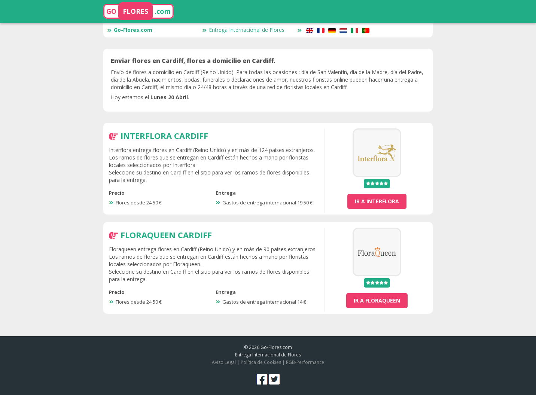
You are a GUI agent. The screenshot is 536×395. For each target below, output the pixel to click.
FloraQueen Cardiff (166, 234)
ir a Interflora (377, 201)
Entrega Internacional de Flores (243, 29)
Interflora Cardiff (164, 135)
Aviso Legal (224, 362)
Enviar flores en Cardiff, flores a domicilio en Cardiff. (193, 61)
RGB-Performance (305, 362)
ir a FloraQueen (377, 300)
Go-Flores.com (129, 29)
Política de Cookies (261, 362)
